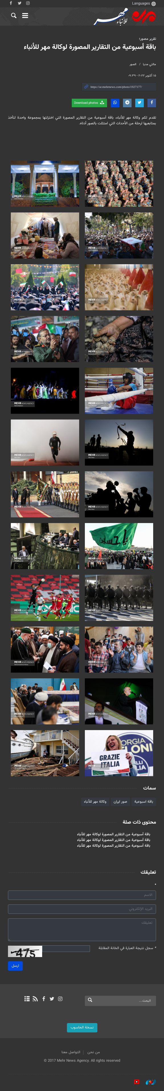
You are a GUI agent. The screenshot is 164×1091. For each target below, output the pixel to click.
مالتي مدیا (149, 64)
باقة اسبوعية (143, 802)
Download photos (89, 103)
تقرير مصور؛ (147, 39)
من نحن (93, 1052)
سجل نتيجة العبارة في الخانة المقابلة (127, 948)
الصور (133, 64)
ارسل (15, 966)
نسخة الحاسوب (82, 1027)
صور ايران (120, 802)
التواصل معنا (71, 1052)
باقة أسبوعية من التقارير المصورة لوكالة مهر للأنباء (90, 47)
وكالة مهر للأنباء (95, 802)
